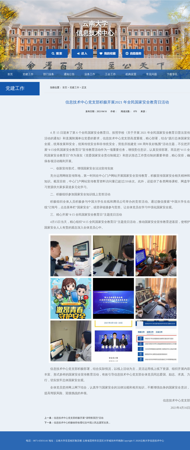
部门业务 (48, 74)
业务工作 (89, 74)
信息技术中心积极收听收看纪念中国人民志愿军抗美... (82, 422)
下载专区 (172, 74)
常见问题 (151, 74)
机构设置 (131, 74)
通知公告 (69, 74)
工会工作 (110, 74)
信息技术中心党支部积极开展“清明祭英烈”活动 (78, 418)
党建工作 (28, 74)
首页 (10, 74)
